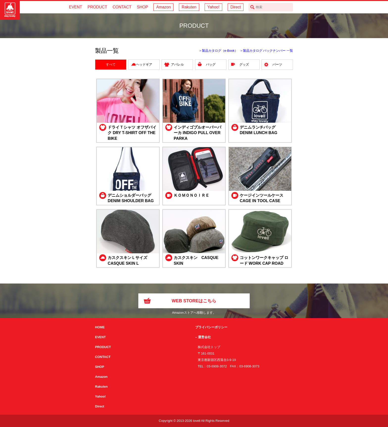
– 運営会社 (203, 337)
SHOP (142, 7)
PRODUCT (97, 7)
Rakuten (189, 7)
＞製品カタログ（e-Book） (218, 50)
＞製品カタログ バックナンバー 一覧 (266, 50)
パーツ (277, 64)
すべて (111, 64)
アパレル (177, 64)
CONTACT (122, 7)
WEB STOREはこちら (194, 300)
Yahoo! (213, 7)
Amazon (163, 7)
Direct (235, 7)
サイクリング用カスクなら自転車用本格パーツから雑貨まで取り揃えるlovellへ (10, 10)
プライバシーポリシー (211, 327)
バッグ (211, 64)
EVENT (75, 7)
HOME (100, 327)
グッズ (244, 64)
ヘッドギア (144, 64)
